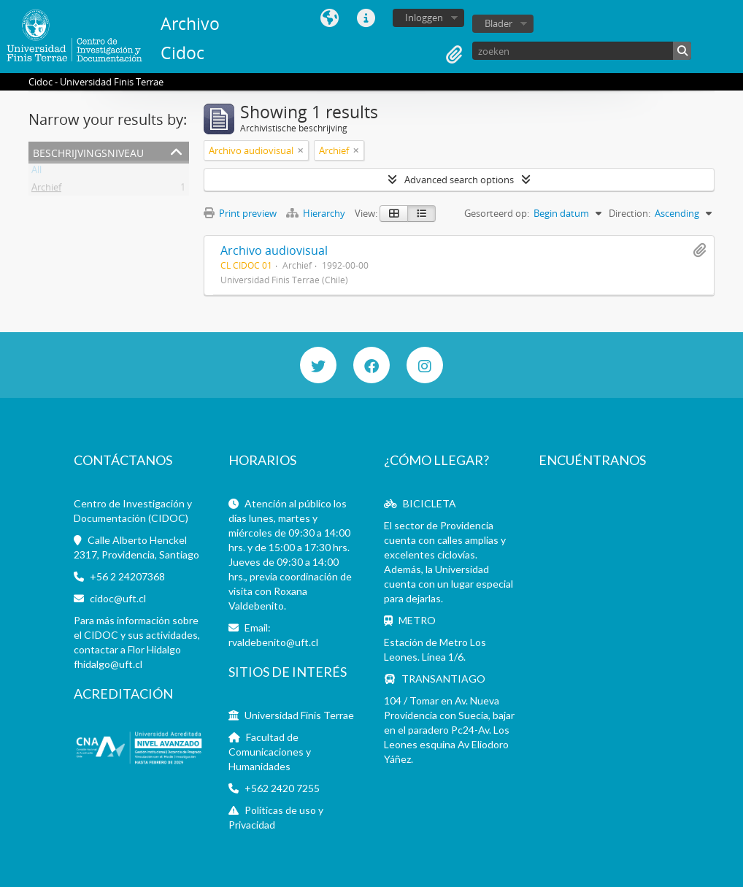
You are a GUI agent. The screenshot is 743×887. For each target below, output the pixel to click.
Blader (498, 23)
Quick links (365, 18)
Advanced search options (459, 179)
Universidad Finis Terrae (299, 715)
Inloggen (424, 17)
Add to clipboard (699, 250)
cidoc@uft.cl (118, 598)
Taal (329, 18)
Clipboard (454, 55)
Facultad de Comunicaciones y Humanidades (269, 751)
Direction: (629, 213)
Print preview (240, 213)
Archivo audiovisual (274, 250)
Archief (46, 189)
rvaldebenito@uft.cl (273, 642)
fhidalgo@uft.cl (108, 664)
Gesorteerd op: (496, 213)
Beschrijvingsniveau (88, 151)
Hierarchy (316, 213)
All (36, 172)
